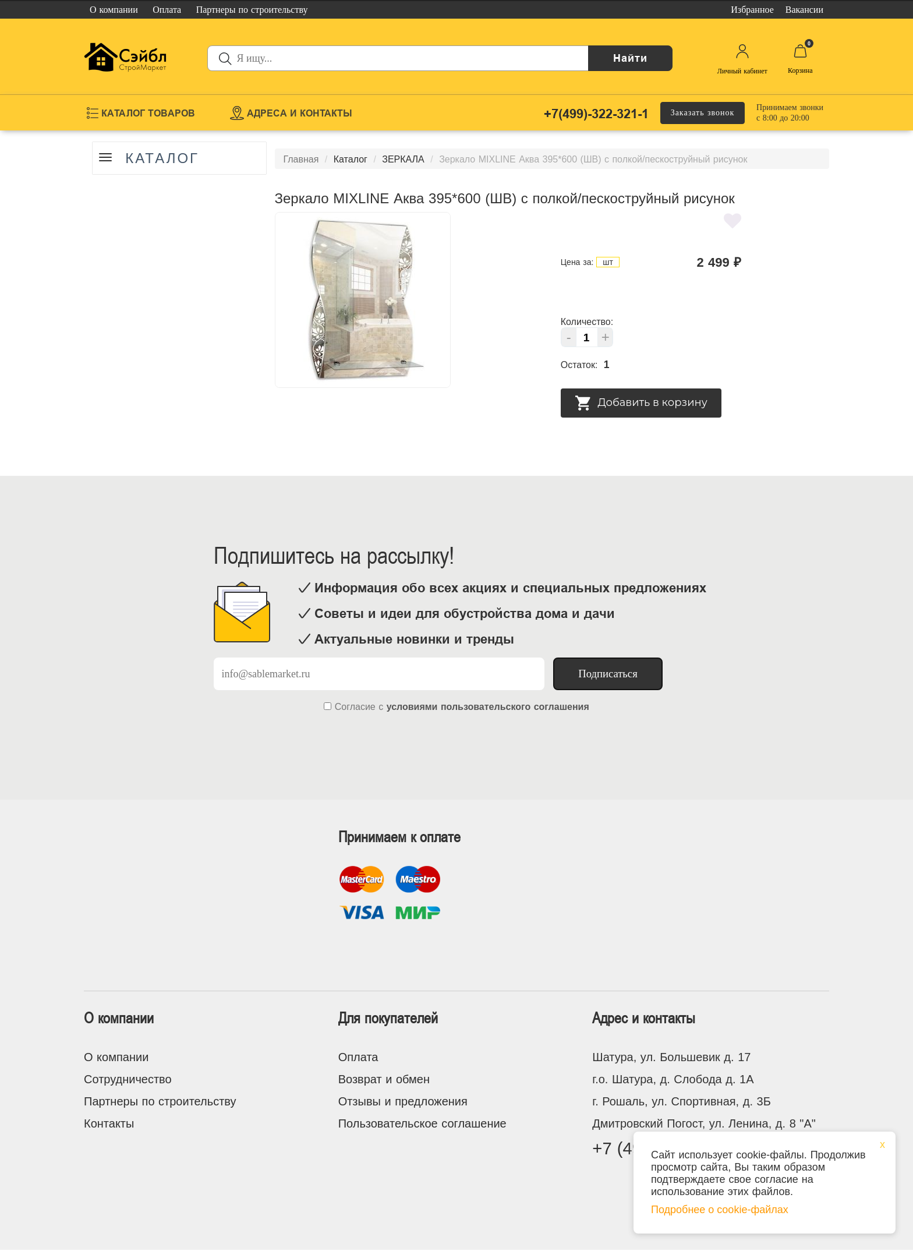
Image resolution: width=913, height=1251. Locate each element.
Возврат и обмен (384, 1079)
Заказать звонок (703, 112)
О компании (116, 1057)
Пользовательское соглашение (422, 1123)
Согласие (355, 707)
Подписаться (608, 673)
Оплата (358, 1057)
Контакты (109, 1123)
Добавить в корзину (641, 403)
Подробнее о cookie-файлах (719, 1209)
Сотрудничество (128, 1079)
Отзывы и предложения (403, 1101)
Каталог (163, 158)
